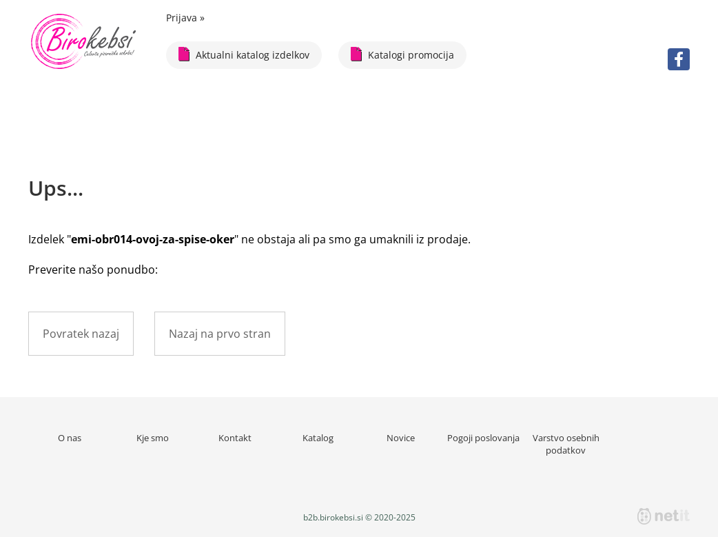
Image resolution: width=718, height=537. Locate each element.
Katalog (318, 438)
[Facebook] (679, 59)
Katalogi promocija (402, 54)
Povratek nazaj (81, 333)
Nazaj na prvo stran (220, 333)
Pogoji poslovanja (483, 438)
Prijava (185, 17)
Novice (401, 438)
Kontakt (235, 438)
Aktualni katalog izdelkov (243, 54)
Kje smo (152, 438)
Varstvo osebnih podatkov (566, 444)
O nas (69, 438)
